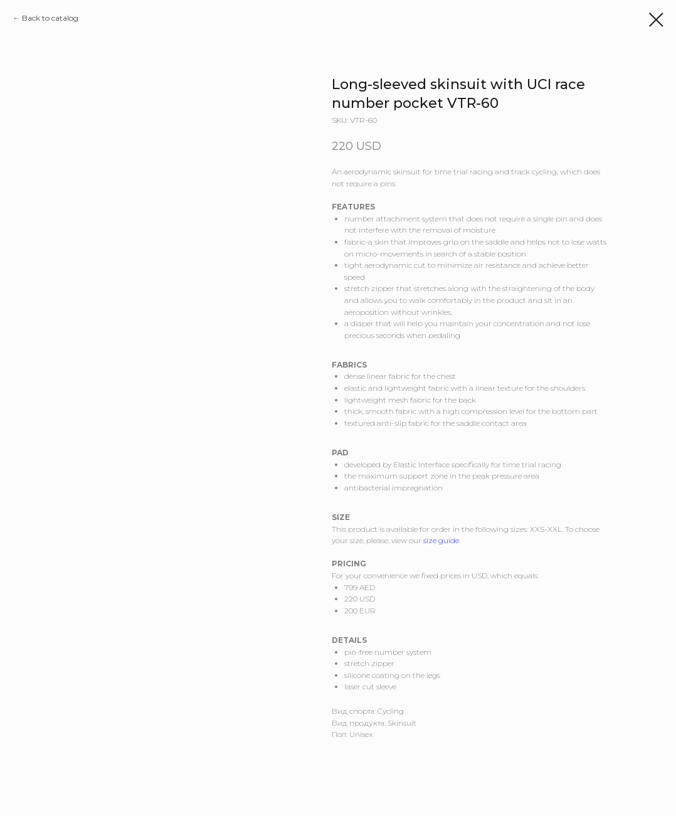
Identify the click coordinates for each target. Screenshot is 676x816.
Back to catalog (50, 18)
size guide (441, 540)
